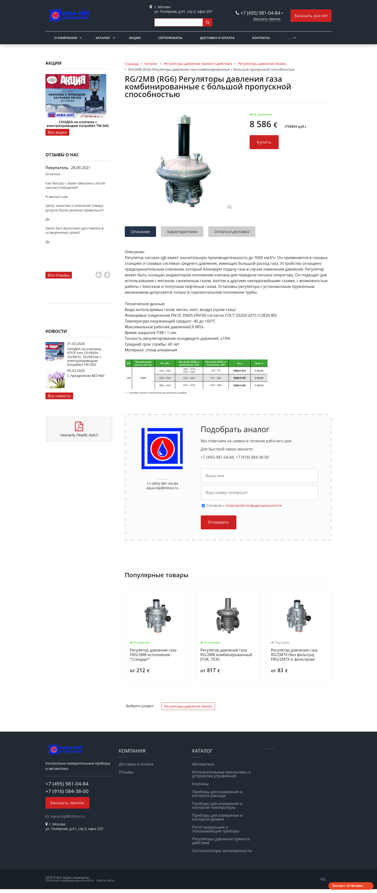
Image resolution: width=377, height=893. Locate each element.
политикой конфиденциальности (254, 505)
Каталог (103, 38)
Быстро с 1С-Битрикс (348, 885)
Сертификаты (170, 38)
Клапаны (200, 784)
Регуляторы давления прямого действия (221, 841)
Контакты (261, 38)
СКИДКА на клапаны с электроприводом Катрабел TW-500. (77, 124)
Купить (264, 142)
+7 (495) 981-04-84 (260, 13)
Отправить (218, 522)
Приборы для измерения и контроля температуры (217, 805)
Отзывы (126, 772)
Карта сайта (106, 880)
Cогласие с (244, 505)
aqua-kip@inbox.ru (162, 487)
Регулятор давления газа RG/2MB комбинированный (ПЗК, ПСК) (226, 655)
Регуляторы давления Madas (188, 706)
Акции (134, 38)
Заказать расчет (311, 15)
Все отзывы (58, 275)
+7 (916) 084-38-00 (66, 791)
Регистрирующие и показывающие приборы (215, 829)
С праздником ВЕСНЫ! (85, 375)
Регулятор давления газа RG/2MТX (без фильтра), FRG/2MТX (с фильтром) (294, 655)
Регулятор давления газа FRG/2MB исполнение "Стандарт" (153, 655)
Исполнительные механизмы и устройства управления (221, 774)
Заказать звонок (267, 19)
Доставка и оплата (217, 38)
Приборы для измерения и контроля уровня (217, 817)
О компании (65, 38)
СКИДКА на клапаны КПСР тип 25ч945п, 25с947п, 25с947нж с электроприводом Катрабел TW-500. (84, 357)
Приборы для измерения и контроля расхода (217, 794)
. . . (290, 38)
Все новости (59, 396)
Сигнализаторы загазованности (222, 851)
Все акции (57, 132)
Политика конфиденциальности (69, 880)
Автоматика (203, 764)
